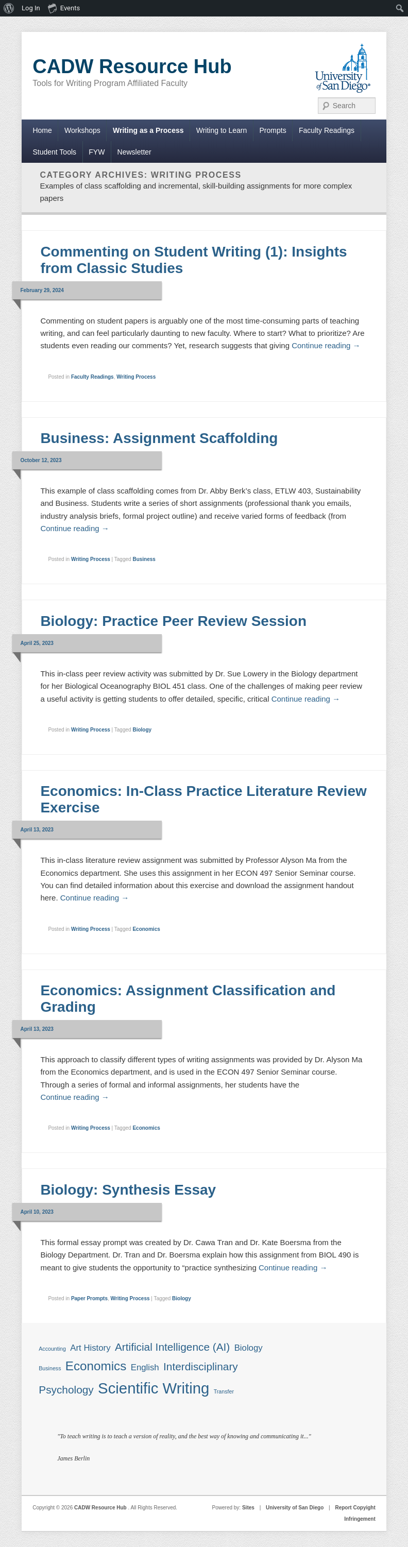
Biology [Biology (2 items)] (248, 1348)
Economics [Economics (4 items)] (96, 1366)
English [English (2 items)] (145, 1367)
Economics (146, 929)
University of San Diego (295, 1507)
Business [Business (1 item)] (50, 1368)
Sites (248, 1507)
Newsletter (134, 152)
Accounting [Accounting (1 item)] (52, 1349)
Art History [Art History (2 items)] (90, 1348)
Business (143, 559)
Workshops (82, 130)
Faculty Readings (326, 130)
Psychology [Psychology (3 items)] (66, 1390)
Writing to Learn (221, 130)
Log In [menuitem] (31, 8)
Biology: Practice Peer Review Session (173, 621)
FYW (97, 152)
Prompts (273, 130)
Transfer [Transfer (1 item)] (224, 1391)
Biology (141, 730)
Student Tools (54, 152)
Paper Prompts (89, 1298)
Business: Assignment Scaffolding (159, 438)
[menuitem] (9, 8)
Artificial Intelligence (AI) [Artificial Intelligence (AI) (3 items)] (172, 1347)
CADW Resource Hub (131, 66)
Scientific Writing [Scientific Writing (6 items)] (153, 1388)
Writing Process (136, 377)
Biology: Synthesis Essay (128, 1190)
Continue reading (326, 345)
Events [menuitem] (64, 7)
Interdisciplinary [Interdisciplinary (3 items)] (200, 1366)
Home (42, 130)
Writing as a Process (148, 130)
